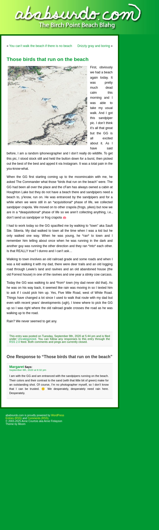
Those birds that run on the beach (48, 59)
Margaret (16, 367)
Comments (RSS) (38, 418)
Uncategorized (27, 338)
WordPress (57, 415)
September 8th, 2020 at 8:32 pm (27, 369)
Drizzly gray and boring (93, 46)
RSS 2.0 (14, 341)
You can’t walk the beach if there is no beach (40, 46)
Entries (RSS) (14, 418)
